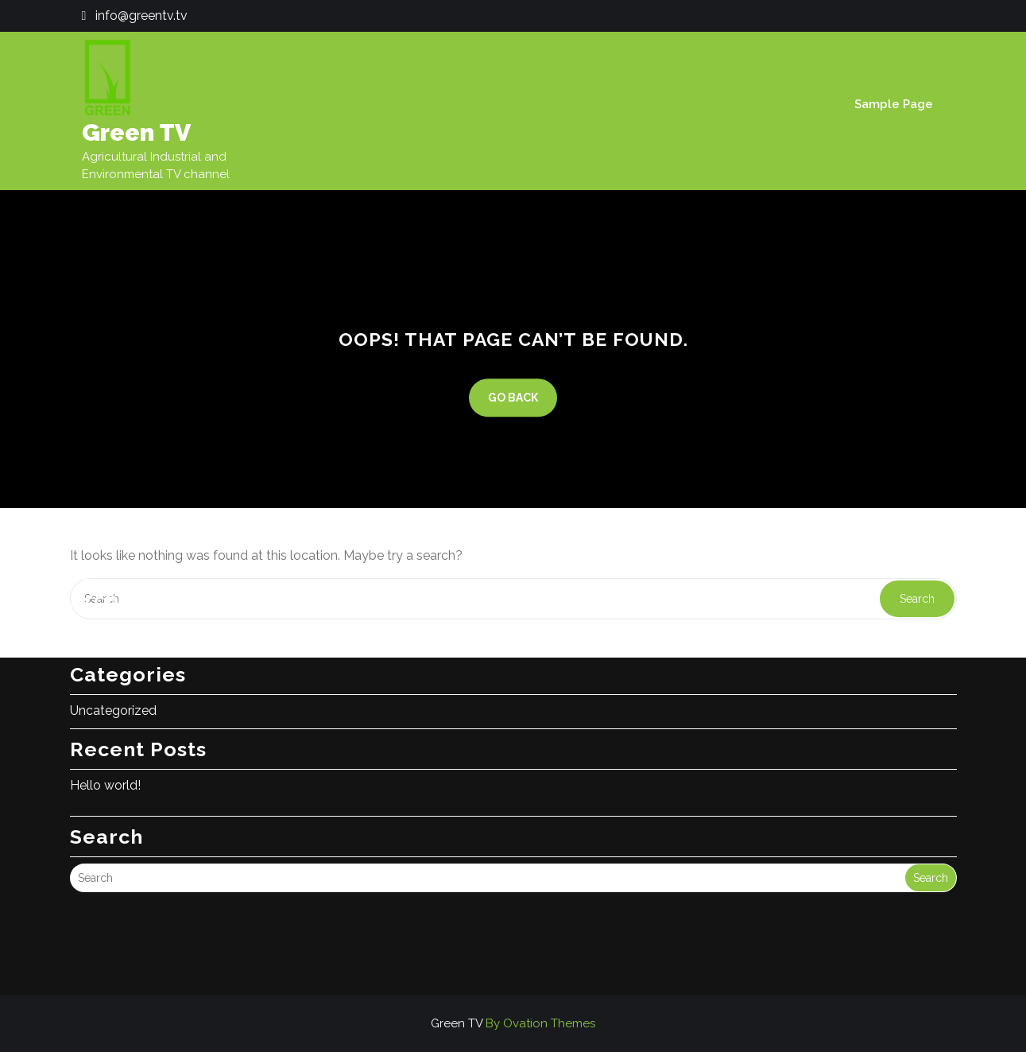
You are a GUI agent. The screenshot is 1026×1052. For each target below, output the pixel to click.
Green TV (136, 132)
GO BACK (513, 397)
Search (930, 826)
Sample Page (893, 104)
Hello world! (105, 733)
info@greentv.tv (141, 15)
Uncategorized (113, 658)
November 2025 (117, 584)
